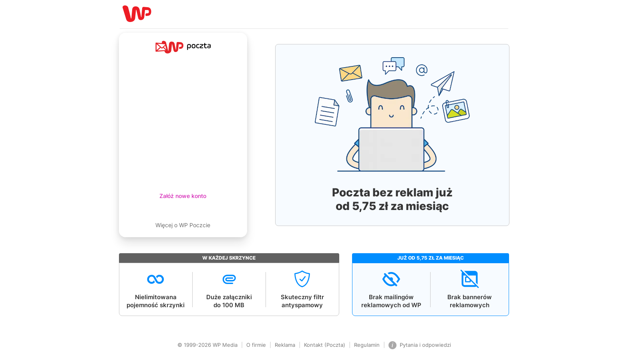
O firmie (256, 345)
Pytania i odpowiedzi (419, 345)
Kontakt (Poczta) (324, 345)
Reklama (285, 345)
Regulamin (367, 345)
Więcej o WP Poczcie (182, 225)
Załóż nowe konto (182, 195)
